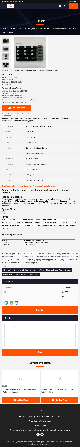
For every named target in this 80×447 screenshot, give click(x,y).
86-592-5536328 (71, 1)
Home (4, 29)
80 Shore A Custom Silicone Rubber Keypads (19, 270)
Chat (73, 6)
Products (12, 29)
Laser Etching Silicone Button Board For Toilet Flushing (57, 390)
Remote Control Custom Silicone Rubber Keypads (20, 274)
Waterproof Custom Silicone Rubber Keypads (55, 270)
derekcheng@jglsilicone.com (13, 1)
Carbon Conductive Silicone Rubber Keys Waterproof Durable (19, 390)
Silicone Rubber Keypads (26, 29)
